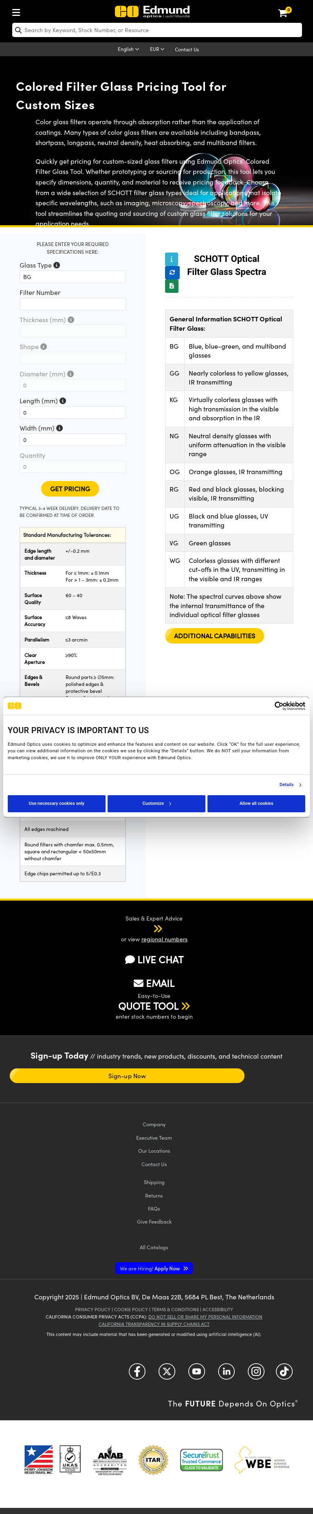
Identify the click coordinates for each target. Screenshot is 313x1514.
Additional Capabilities (215, 635)
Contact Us (187, 49)
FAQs (154, 1208)
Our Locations (154, 1150)
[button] (147, 928)
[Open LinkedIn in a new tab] (226, 1374)
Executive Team (154, 1137)
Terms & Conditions (175, 1309)
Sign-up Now (127, 1076)
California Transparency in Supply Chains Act (154, 1324)
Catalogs (154, 1247)
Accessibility (218, 1309)
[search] (157, 30)
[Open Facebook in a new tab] (137, 1374)
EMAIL (154, 982)
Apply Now (150, 1268)
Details (287, 785)
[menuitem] (18, 11)
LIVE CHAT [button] (154, 959)
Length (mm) (43, 401)
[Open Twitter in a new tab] (167, 1374)
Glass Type (40, 265)
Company (154, 1124)
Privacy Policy (92, 1309)
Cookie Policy (131, 1309)
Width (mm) (41, 428)
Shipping (154, 1181)
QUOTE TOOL (148, 1005)
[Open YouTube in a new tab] (197, 1374)
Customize (156, 803)
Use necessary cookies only (56, 803)
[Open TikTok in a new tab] (284, 1374)
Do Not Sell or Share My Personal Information (205, 1317)
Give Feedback (154, 1221)
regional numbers (164, 939)
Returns (154, 1195)
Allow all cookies (256, 803)
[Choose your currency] (158, 49)
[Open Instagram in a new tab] (256, 1374)
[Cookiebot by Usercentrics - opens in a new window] (269, 705)
